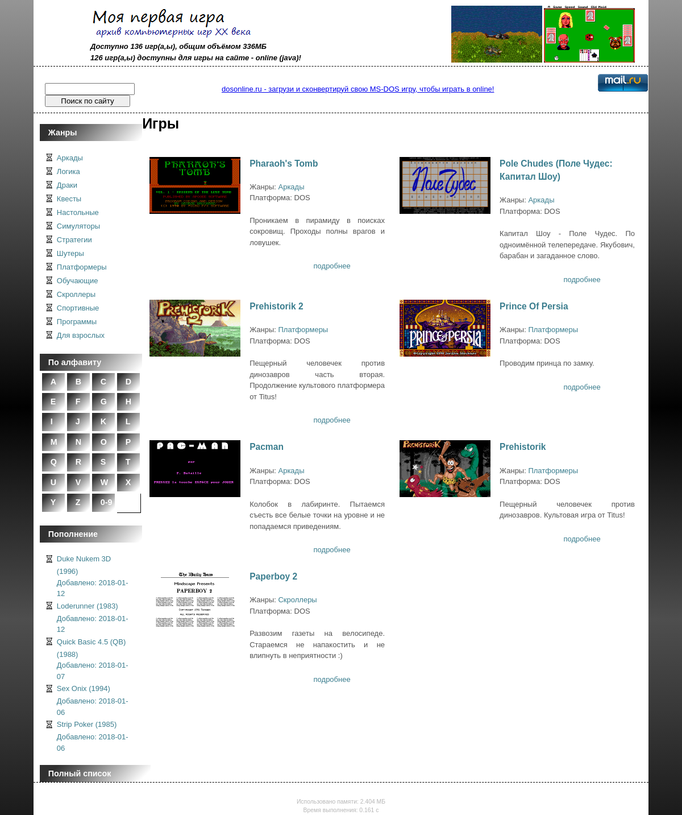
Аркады (70, 158)
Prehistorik (523, 447)
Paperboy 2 (273, 576)
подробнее (332, 266)
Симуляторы (78, 226)
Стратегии (74, 239)
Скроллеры (76, 294)
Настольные (78, 212)
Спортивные (78, 308)
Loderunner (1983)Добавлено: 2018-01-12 (92, 618)
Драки (67, 185)
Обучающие (77, 280)
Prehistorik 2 (276, 306)
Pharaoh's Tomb (283, 163)
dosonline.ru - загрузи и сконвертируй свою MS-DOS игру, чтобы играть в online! (358, 89)
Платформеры (82, 267)
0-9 (107, 502)
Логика (68, 171)
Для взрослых (81, 335)
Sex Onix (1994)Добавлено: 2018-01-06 (92, 700)
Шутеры (70, 253)
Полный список (79, 773)
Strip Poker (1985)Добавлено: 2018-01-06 (92, 736)
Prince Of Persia (534, 306)
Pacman (266, 447)
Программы (77, 321)
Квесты (69, 199)
